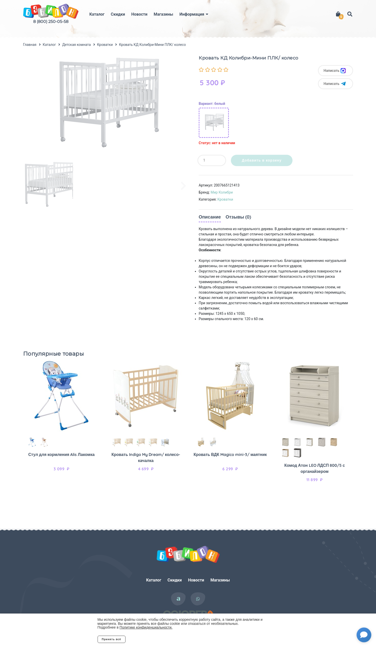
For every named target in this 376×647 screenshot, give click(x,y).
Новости (139, 14)
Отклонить (145, 639)
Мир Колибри (222, 192)
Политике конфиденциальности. (145, 627)
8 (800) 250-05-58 (50, 21)
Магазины (163, 14)
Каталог (96, 14)
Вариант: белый (212, 104)
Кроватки (225, 199)
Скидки (118, 14)
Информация (191, 14)
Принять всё (111, 639)
